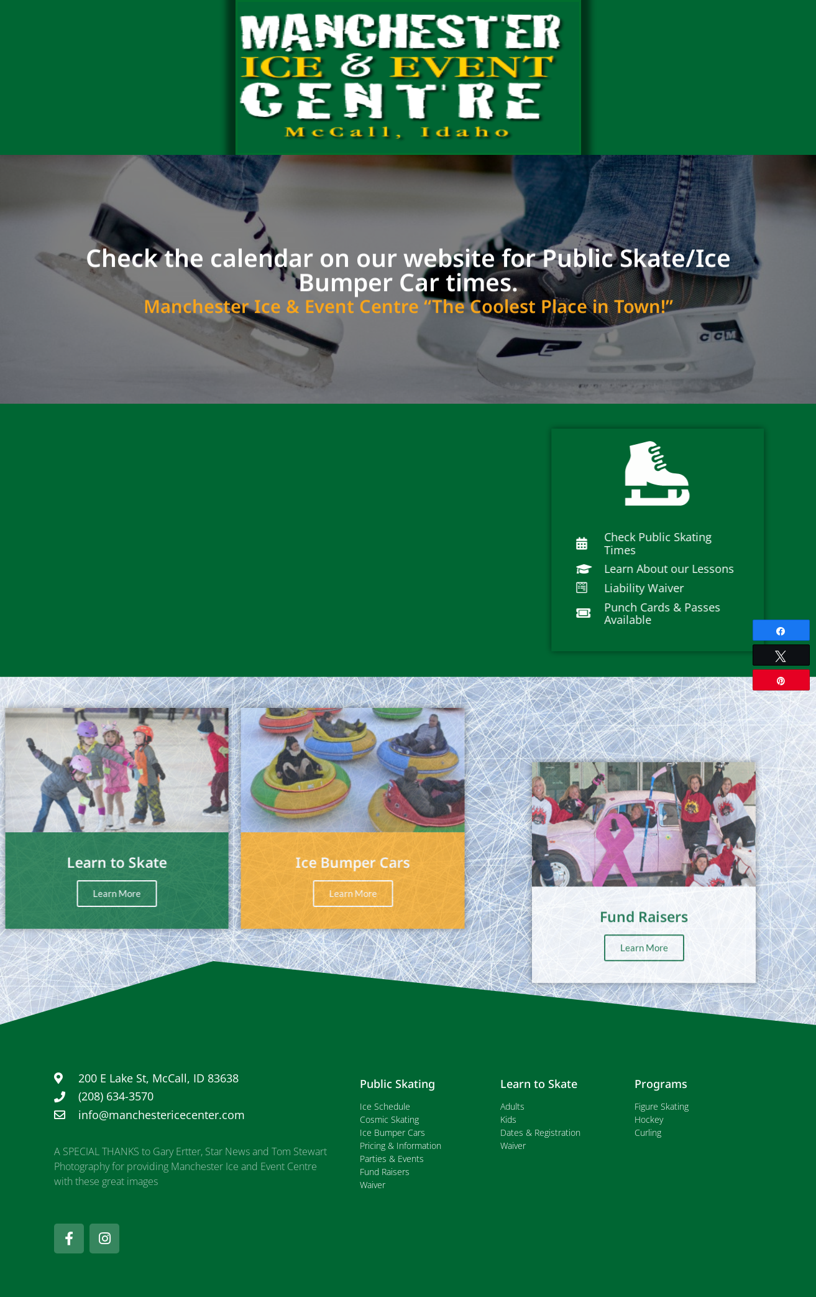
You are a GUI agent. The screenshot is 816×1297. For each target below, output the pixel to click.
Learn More (220, 893)
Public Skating (397, 1083)
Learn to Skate (538, 1083)
